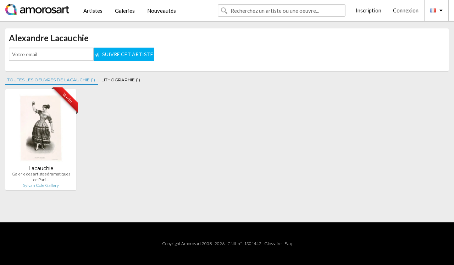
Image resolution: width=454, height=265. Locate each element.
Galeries (125, 10)
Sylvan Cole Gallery (41, 185)
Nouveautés (161, 10)
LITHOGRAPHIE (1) (120, 79)
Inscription (368, 10)
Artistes (93, 10)
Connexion (406, 10)
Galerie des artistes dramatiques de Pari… (41, 176)
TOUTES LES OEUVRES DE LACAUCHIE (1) (51, 79)
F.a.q (288, 243)
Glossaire (273, 243)
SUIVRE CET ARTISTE (124, 54)
